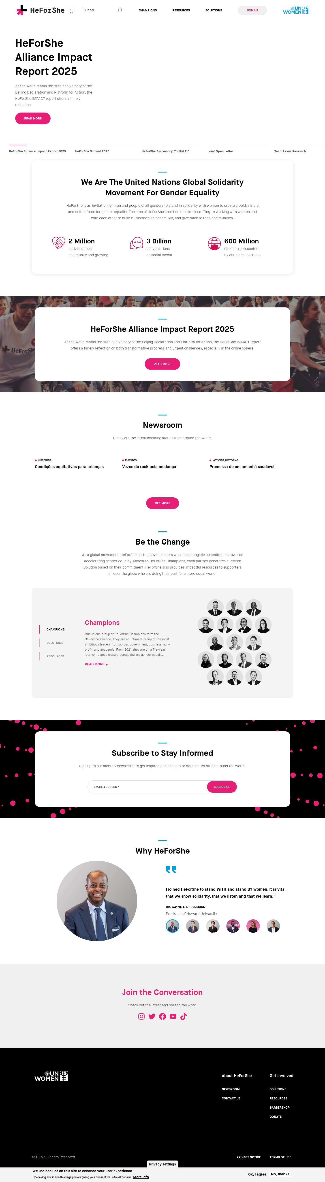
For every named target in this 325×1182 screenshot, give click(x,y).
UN (296, 10)
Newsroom (231, 1089)
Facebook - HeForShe (162, 1016)
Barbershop (280, 1107)
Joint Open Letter (237, 147)
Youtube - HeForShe (173, 1016)
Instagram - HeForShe (141, 1016)
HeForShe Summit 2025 (105, 147)
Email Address (106, 787)
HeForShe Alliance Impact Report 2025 (38, 147)
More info (141, 1177)
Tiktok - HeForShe (183, 1016)
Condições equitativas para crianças (69, 466)
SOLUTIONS (55, 643)
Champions (148, 10)
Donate (276, 1117)
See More (162, 503)
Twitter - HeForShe (152, 1016)
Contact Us (231, 1098)
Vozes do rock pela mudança (149, 466)
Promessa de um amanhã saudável (242, 466)
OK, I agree (257, 1174)
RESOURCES (55, 656)
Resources (181, 10)
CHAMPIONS (55, 629)
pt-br (72, 11)
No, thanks (280, 1174)
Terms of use (280, 1157)
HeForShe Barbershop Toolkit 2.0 (171, 147)
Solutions (213, 10)
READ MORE (33, 118)
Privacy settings (162, 1164)
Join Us (252, 10)
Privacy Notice (249, 1157)
